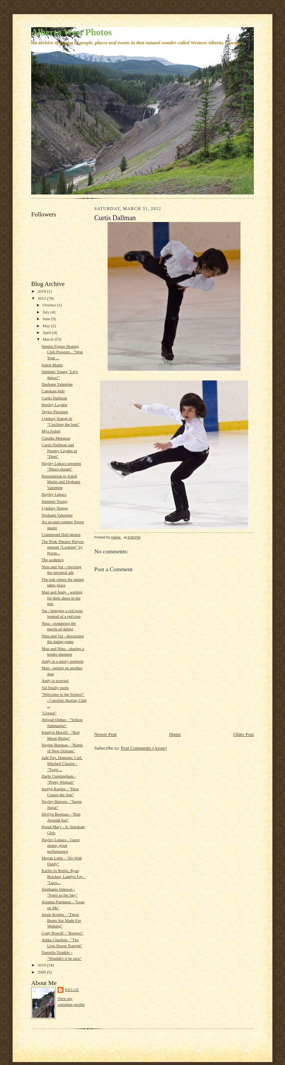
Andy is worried (55, 680)
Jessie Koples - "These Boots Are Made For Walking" (61, 920)
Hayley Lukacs (54, 494)
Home (175, 734)
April (47, 332)
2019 (42, 291)
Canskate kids (53, 391)
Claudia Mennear (56, 438)
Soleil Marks (52, 365)
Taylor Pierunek (55, 411)
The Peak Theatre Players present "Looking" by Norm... (63, 547)
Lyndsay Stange (55, 508)
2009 (42, 972)
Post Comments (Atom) (144, 748)
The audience (53, 559)
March (49, 339)
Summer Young (55, 501)
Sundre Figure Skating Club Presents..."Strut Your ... (62, 352)
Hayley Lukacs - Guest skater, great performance (61, 845)
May (47, 326)
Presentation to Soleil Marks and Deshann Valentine (61, 482)
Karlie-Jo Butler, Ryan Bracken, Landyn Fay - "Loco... (63, 876)
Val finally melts (55, 687)
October (50, 305)
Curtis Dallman (54, 398)
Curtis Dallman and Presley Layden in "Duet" (59, 451)
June (47, 318)
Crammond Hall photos (61, 534)
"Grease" (49, 713)
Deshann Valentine (57, 384)
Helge (72, 990)
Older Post (243, 734)
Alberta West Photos (71, 32)
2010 (42, 965)
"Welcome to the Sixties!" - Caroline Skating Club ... (64, 700)
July (46, 312)
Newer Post (105, 734)
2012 (42, 298)
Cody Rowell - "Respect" (62, 933)
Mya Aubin (51, 431)
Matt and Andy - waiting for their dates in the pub (62, 598)
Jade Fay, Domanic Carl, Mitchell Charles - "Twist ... (62, 763)
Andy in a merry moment (62, 661)
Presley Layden (54, 404)
